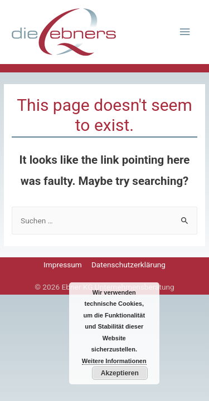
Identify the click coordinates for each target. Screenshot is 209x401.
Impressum (62, 264)
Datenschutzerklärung (128, 264)
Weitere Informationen (114, 361)
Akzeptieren (120, 373)
